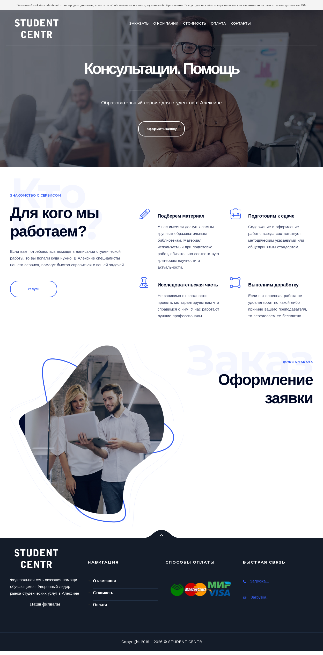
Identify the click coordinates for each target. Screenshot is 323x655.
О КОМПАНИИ (165, 23)
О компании (104, 581)
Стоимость (103, 593)
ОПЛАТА (218, 23)
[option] (161, 88)
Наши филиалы (45, 604)
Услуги (34, 289)
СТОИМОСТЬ (194, 23)
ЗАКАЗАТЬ (139, 23)
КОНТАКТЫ (241, 23)
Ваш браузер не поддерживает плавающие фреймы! (246, 464)
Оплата (100, 604)
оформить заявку (161, 129)
